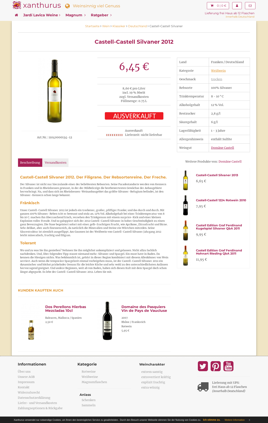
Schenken (88, 400)
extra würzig (150, 387)
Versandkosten (55, 162)
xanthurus (42, 5)
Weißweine (90, 377)
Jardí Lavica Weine (41, 15)
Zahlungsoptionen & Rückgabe (40, 408)
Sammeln (88, 405)
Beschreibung (30, 162)
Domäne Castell (222, 148)
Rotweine (89, 371)
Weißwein (218, 71)
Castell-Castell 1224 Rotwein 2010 (221, 200)
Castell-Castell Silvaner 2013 (217, 175)
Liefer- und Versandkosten (37, 403)
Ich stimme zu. (211, 419)
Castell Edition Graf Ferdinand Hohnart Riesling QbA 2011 (219, 251)
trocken (216, 79)
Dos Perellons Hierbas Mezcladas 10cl (65, 309)
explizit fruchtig (153, 382)
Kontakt (24, 387)
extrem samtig (152, 372)
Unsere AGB (26, 377)
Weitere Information (235, 420)
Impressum (26, 382)
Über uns (24, 371)
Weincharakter (152, 364)
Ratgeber (101, 15)
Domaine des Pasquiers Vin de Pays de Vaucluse (144, 309)
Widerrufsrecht (29, 392)
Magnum (76, 15)
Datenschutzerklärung (34, 398)
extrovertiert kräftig (156, 377)
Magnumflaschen (94, 382)
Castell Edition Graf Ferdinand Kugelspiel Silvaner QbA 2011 (219, 226)
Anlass (85, 395)
